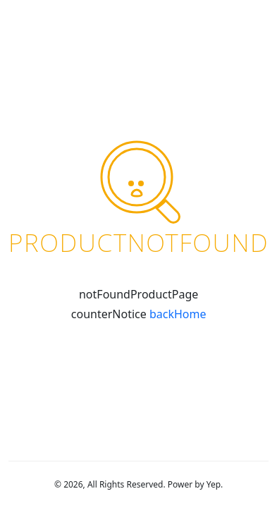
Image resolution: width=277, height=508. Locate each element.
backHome (178, 314)
